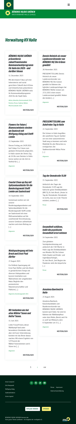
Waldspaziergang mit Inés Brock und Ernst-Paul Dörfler (21, 250)
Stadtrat (20, 100)
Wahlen (26, 100)
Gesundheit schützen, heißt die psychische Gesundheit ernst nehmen (55, 226)
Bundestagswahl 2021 (21, 291)
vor (44, 364)
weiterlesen (28, 107)
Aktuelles (16, 97)
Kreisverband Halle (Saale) (24, 14)
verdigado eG (38, 416)
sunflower (20, 416)
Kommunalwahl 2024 (25, 97)
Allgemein (46, 99)
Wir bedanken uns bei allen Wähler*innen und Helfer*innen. (20, 310)
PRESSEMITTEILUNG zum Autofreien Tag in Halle (54, 120)
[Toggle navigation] (68, 21)
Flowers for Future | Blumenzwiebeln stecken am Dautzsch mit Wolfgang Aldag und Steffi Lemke (21, 128)
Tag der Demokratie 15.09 (54, 172)
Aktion (10, 97)
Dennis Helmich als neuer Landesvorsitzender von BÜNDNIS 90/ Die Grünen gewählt (54, 57)
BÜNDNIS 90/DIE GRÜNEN (23, 11)
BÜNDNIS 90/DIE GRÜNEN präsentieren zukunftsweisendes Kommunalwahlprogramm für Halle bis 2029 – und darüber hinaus (21, 60)
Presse (16, 100)
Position (11, 100)
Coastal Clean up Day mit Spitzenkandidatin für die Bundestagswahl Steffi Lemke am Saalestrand (20, 184)
